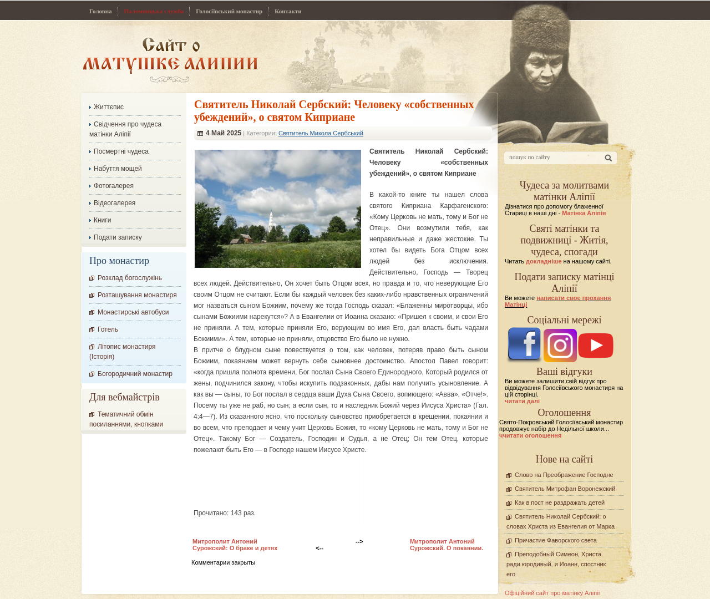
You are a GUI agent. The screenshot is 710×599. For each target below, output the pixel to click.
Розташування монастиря (137, 295)
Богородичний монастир (135, 374)
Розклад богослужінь (130, 278)
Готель (108, 329)
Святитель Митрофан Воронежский (565, 488)
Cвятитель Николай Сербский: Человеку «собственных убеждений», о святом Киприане (334, 110)
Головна (100, 11)
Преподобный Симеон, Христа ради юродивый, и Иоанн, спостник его (556, 564)
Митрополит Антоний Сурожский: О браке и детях (234, 544)
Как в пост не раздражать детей (560, 502)
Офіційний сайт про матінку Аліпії (552, 593)
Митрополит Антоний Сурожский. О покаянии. (446, 544)
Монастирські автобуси (133, 312)
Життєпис (109, 107)
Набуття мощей (118, 168)
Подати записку (118, 237)
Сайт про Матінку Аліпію (170, 59)
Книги (102, 220)
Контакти (288, 11)
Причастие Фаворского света (556, 540)
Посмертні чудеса (121, 151)
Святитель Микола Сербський (320, 133)
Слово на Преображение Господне (564, 474)
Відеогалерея (114, 203)
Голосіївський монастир (229, 11)
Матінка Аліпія (584, 213)
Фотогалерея (114, 186)
